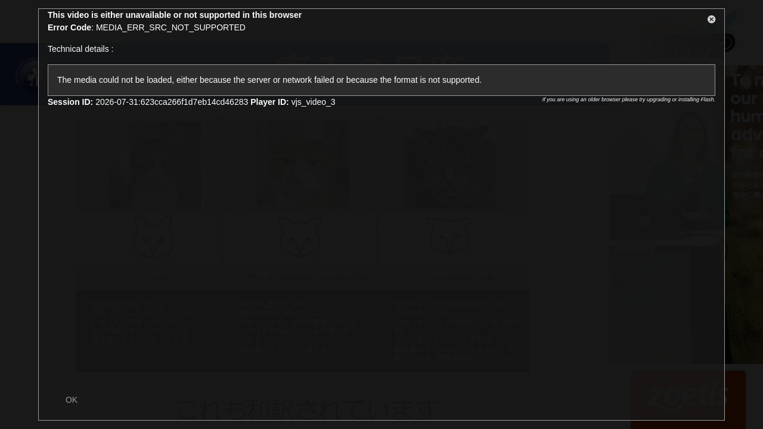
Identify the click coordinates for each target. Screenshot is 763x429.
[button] (711, 21)
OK (71, 400)
